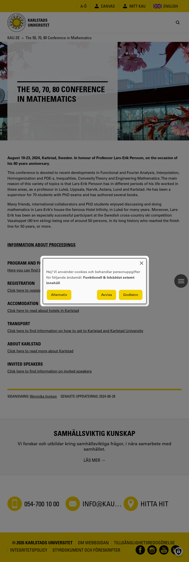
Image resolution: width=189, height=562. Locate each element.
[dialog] (94, 281)
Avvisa (106, 294)
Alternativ (59, 294)
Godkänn (130, 294)
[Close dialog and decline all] (141, 261)
